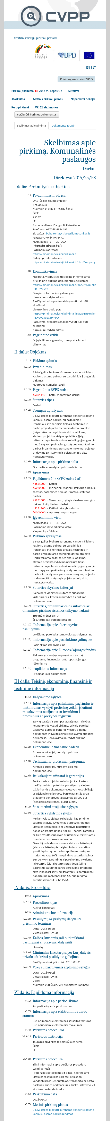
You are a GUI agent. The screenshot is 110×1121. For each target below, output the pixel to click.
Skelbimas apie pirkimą (31, 125)
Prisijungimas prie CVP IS (76, 79)
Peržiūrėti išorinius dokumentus (36, 114)
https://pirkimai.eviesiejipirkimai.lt (54, 254)
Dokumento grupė (63, 125)
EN (88, 67)
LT (94, 67)
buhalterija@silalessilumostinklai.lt (68, 233)
